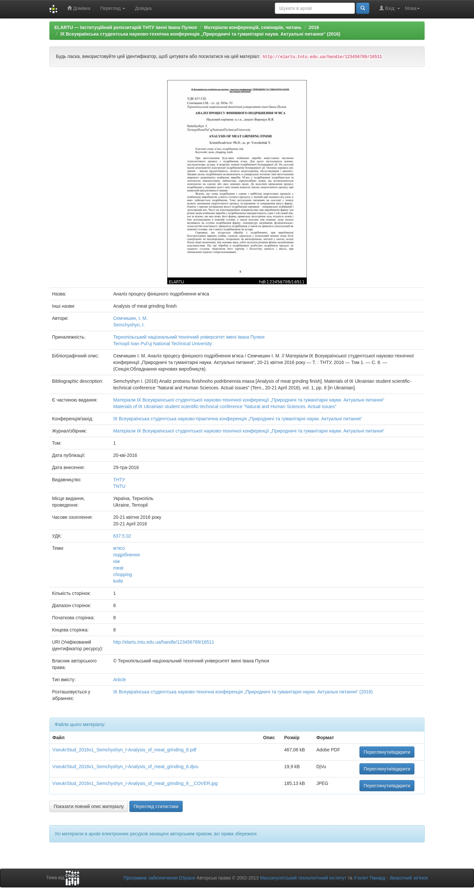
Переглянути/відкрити (387, 752)
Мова (412, 8)
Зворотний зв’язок (408, 877)
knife (118, 581)
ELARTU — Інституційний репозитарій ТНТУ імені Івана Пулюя (125, 27)
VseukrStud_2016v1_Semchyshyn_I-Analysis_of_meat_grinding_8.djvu (125, 766)
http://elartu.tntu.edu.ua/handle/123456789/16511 (163, 642)
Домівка (78, 8)
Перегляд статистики (156, 806)
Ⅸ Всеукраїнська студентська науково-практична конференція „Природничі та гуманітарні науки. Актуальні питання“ (237, 418)
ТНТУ (119, 479)
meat (118, 568)
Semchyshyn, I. (129, 324)
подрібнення (126, 554)
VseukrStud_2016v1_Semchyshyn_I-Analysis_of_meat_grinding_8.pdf (124, 749)
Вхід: (389, 8)
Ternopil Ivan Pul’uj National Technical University (162, 343)
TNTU (119, 486)
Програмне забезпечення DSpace (159, 877)
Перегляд (112, 8)
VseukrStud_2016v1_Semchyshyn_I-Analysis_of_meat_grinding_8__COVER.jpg (135, 783)
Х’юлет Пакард (369, 877)
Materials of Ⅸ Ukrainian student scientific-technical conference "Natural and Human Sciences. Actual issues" (224, 406)
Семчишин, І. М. (130, 318)
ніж (116, 561)
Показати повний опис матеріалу (89, 806)
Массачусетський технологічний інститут (303, 877)
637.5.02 (122, 536)
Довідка (143, 8)
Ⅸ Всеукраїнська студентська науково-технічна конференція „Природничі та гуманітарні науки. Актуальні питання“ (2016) (200, 34)
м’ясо (119, 548)
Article (119, 679)
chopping (122, 574)
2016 (314, 27)
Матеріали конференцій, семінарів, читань (253, 27)
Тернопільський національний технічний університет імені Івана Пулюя (189, 337)
